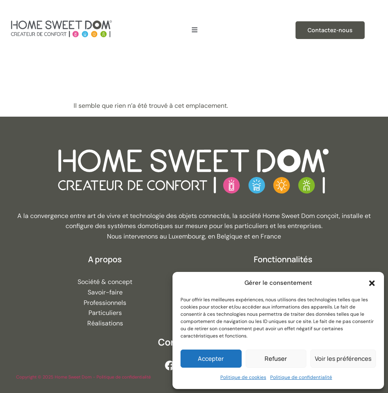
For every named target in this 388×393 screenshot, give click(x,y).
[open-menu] (194, 30)
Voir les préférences (343, 358)
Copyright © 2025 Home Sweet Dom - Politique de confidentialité (83, 377)
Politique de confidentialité (301, 377)
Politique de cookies (243, 377)
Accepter (211, 358)
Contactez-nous (330, 30)
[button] (372, 283)
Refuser (276, 358)
